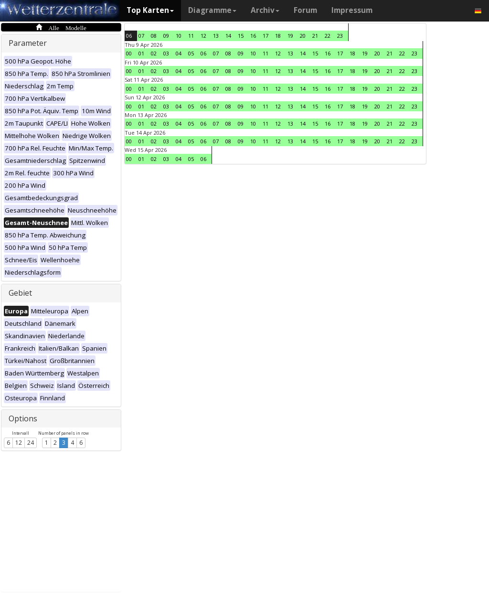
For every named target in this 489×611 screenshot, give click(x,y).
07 (141, 35)
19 (290, 35)
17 (265, 35)
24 (30, 443)
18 (278, 35)
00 (129, 53)
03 (166, 53)
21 (315, 35)
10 (178, 35)
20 (303, 35)
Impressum (351, 10)
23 (340, 35)
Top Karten (150, 10)
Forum (305, 10)
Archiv (265, 10)
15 (241, 35)
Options (23, 418)
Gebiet (20, 293)
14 (228, 35)
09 (166, 35)
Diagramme (212, 10)
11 (191, 35)
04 (178, 53)
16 (253, 35)
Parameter (28, 43)
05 (191, 53)
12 (18, 443)
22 (327, 35)
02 (154, 53)
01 (141, 53)
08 (154, 35)
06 (129, 35)
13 (216, 35)
